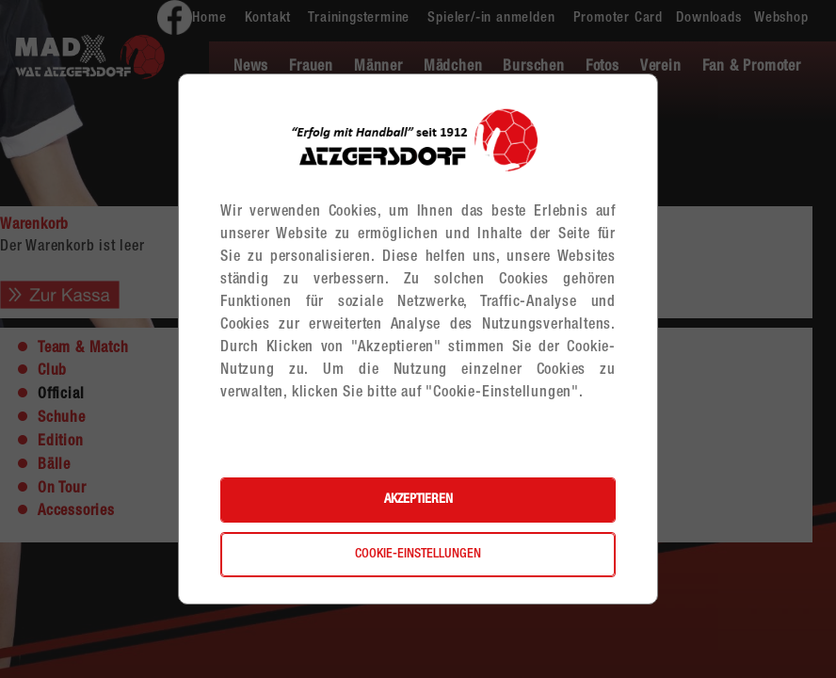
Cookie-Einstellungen (418, 554)
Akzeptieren (418, 500)
